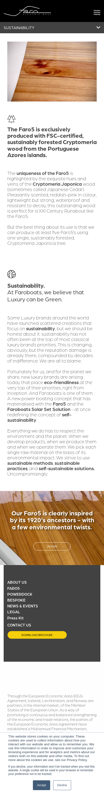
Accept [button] (41, 785)
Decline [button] (62, 785)
